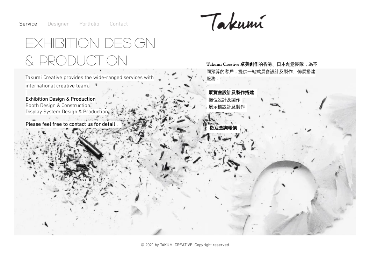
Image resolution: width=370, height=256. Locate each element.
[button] (58, 24)
